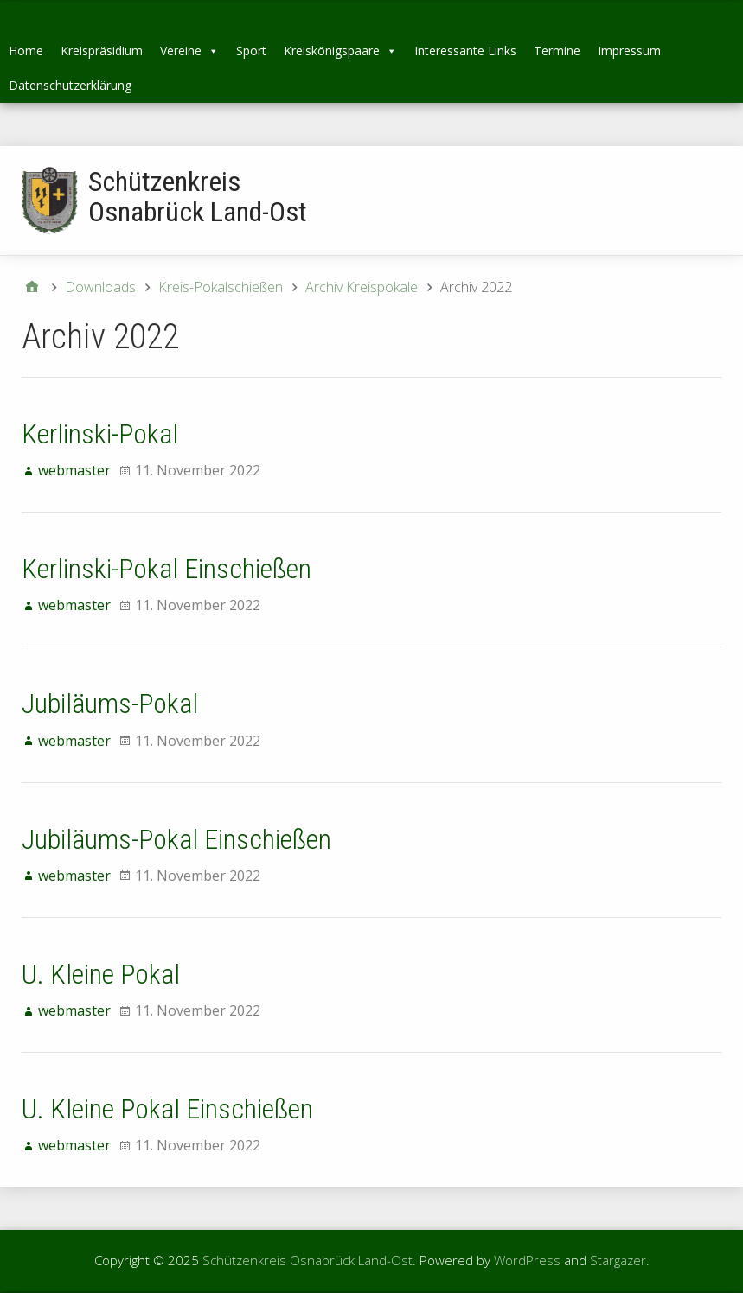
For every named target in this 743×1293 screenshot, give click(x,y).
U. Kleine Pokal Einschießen (167, 1108)
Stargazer (618, 1260)
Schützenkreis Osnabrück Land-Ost (197, 196)
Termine (557, 50)
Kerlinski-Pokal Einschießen (166, 568)
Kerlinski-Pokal (100, 433)
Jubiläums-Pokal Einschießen (176, 839)
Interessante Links (465, 50)
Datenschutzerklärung (70, 85)
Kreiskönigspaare (340, 50)
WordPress (527, 1260)
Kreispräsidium (102, 50)
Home (26, 50)
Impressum (629, 50)
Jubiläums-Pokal (110, 703)
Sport (251, 50)
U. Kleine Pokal (101, 974)
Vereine (189, 50)
